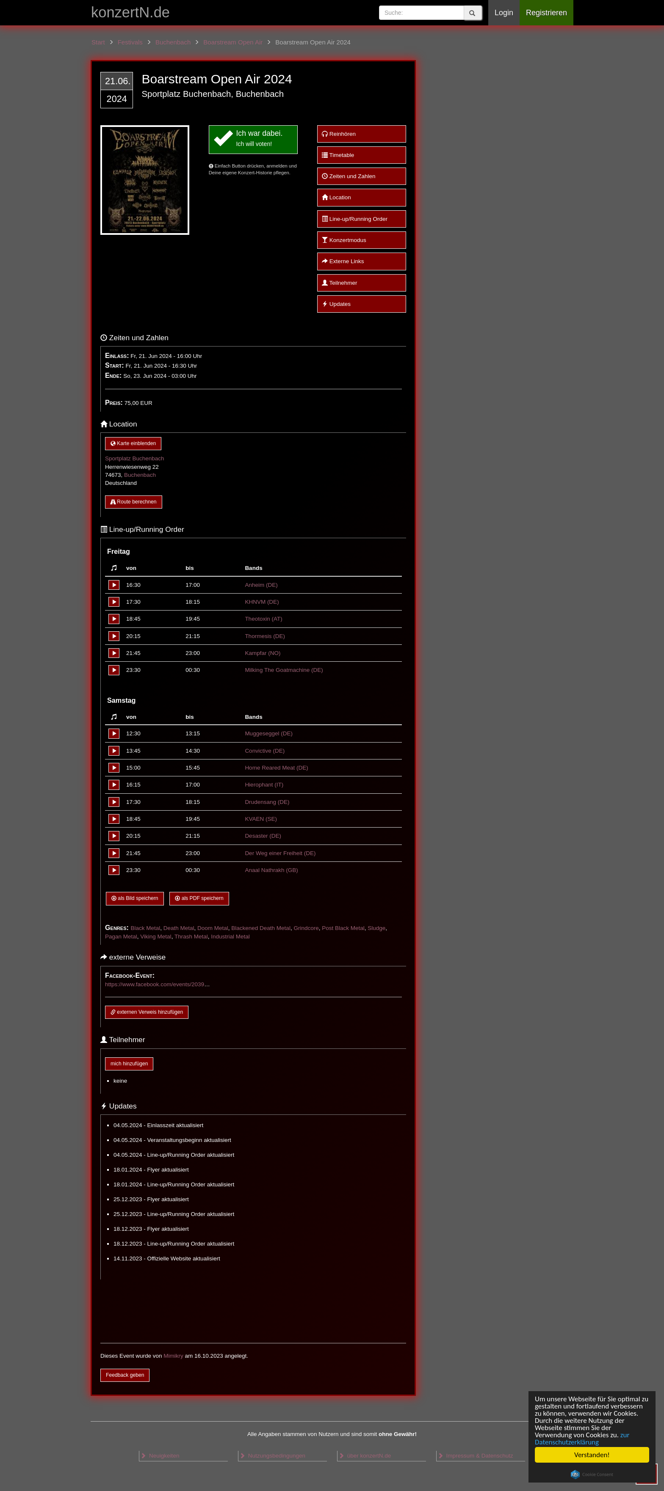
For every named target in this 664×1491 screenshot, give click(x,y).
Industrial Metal (230, 936)
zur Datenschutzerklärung (582, 1438)
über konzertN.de (364, 1455)
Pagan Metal (121, 936)
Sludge (376, 928)
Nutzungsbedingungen (272, 1455)
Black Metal (145, 928)
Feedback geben (125, 1375)
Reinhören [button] (339, 134)
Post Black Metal (343, 928)
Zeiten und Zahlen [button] (349, 176)
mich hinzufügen (129, 1064)
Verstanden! (592, 1454)
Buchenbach (140, 475)
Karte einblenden (133, 443)
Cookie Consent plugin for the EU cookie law (592, 1474)
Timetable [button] (338, 155)
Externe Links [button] (343, 261)
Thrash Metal (191, 936)
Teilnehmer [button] (339, 283)
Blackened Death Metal (260, 928)
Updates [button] (336, 304)
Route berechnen (134, 502)
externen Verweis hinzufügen (147, 1012)
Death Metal (178, 928)
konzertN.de (130, 12)
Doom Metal (212, 928)
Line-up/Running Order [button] (354, 219)
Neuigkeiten (159, 1455)
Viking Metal (155, 936)
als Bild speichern (134, 898)
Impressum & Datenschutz (475, 1455)
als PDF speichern (199, 898)
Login (504, 12)
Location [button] (336, 197)
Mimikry (173, 1356)
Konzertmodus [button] (344, 240)
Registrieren (546, 12)
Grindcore (305, 928)
